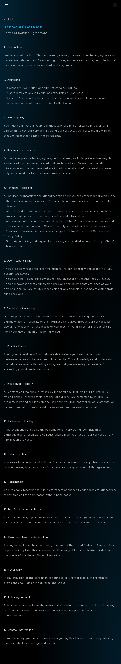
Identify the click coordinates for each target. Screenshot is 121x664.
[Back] (60, 19)
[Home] (6, 5)
